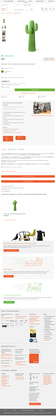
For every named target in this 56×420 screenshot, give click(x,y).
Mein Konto (46, 10)
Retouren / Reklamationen (34, 324)
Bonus (30, 1)
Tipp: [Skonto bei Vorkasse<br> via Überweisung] (2, 84)
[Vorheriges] (9, 35)
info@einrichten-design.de (6, 358)
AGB (5, 410)
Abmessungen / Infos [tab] (12, 149)
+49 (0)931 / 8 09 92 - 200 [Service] (28, 176)
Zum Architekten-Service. (18, 132)
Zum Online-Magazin (19, 379)
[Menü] (54, 9)
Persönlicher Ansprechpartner (47, 327)
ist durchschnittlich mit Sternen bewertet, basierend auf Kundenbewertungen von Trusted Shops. (28, 413)
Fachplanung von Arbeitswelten (5, 380)
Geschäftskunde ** (19, 5)
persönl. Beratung (21, 1)
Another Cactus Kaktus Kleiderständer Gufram (14, 214)
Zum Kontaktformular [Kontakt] (28, 181)
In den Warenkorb (35, 90)
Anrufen (42, 10)
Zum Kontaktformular (5, 366)
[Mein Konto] (42, 9)
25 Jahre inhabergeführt (8, 1)
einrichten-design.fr (47, 379)
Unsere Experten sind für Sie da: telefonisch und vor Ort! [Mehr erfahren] (42, 115)
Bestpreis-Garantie (40, 1)
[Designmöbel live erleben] (7, 55)
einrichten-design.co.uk (47, 380)
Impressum (32, 410)
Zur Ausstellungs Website (20, 364)
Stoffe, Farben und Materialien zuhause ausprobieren (5, 377)
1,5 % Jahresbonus (47, 333)
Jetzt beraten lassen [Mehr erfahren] (7, 139)
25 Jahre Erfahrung (47, 334)
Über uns (31, 322)
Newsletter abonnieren (35, 404)
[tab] (3, 149)
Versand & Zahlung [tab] (20, 149)
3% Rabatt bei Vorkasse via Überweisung (49, 330)
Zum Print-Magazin (19, 377)
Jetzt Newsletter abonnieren (11, 250)
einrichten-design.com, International (47, 383)
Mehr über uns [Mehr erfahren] (20, 138)
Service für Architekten (6, 386)
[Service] (49, 60)
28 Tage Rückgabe (47, 318)
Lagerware (50, 1)
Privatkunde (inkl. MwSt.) (27, 5)
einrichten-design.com (47, 381)
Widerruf (14, 410)
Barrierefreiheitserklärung (26, 410)
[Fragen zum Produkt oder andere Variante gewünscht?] (12, 77)
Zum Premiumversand (20, 318)
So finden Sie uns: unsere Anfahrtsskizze (20, 362)
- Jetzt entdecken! (13, 130)
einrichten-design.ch (47, 378)
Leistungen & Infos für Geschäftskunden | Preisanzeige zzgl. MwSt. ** (34, 319)
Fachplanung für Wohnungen (4, 383)
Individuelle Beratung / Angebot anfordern (28, 93)
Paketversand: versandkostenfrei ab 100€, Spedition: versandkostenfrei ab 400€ (49, 322)
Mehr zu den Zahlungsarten (7, 318)
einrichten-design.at (47, 376)
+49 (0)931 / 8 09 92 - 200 (6, 354)
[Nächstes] (53, 35)
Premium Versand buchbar (49, 316)
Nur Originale (46, 336)
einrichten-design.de (47, 375)
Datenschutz (41, 410)
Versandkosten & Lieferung (21, 316)
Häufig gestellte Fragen (34, 316)
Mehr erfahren (8, 276)
